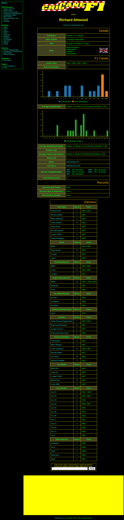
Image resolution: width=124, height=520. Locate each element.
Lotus (53, 258)
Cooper (54, 254)
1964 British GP (72, 162)
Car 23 (53, 400)
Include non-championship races (73, 25)
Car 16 (53, 427)
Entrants (6, 36)
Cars (4, 30)
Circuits (5, 44)
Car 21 (53, 392)
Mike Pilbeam (56, 345)
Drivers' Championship (10, 12)
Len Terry (54, 357)
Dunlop (54, 297)
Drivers (5, 27)
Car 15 (53, 396)
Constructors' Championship (12, 13)
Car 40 (53, 416)
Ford (53, 290)
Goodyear (55, 301)
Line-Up (5, 20)
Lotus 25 (54, 372)
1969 (90, 172)
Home (4, 3)
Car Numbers (7, 39)
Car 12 (53, 424)
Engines (6, 31)
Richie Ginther (56, 215)
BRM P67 (55, 368)
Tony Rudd (55, 341)
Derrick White (56, 353)
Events (5, 42)
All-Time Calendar (9, 54)
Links (5, 67)
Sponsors (6, 41)
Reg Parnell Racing (58, 325)
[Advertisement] (73, 495)
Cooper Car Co (57, 329)
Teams (5, 28)
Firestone (54, 305)
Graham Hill (55, 211)
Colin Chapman (57, 349)
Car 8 (53, 420)
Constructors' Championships (12, 51)
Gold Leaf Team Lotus (59, 333)
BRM (53, 246)
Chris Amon (55, 227)
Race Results (7, 16)
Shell (53, 313)
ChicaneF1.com (60, 518)
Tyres (5, 33)
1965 (68, 172)
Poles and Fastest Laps (10, 18)
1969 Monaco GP (73, 166)
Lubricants (6, 35)
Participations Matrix (9, 15)
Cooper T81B (56, 376)
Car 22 (53, 404)
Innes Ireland (56, 223)
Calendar (6, 21)
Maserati (54, 286)
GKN (53, 451)
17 (67, 67)
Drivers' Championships (11, 50)
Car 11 (53, 431)
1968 (90, 170)
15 (77, 282)
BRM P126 (55, 380)
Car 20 (53, 412)
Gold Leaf (55, 455)
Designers (6, 38)
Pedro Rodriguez (57, 238)
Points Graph (7, 10)
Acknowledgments (9, 66)
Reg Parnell (55, 250)
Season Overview (9, 9)
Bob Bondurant (57, 230)
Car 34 (53, 408)
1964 (68, 170)
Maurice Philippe (57, 360)
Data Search (7, 60)
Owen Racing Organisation (61, 321)
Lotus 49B (55, 384)
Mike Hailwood (57, 219)
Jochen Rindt (56, 234)
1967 (68, 174)
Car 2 (53, 435)
